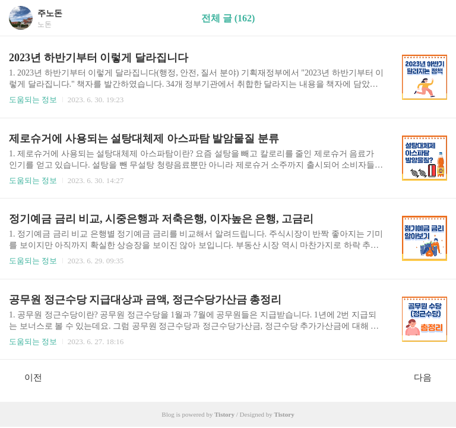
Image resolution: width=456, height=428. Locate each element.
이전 (27, 377)
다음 (429, 377)
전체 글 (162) (228, 18)
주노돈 (49, 13)
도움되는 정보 (33, 99)
